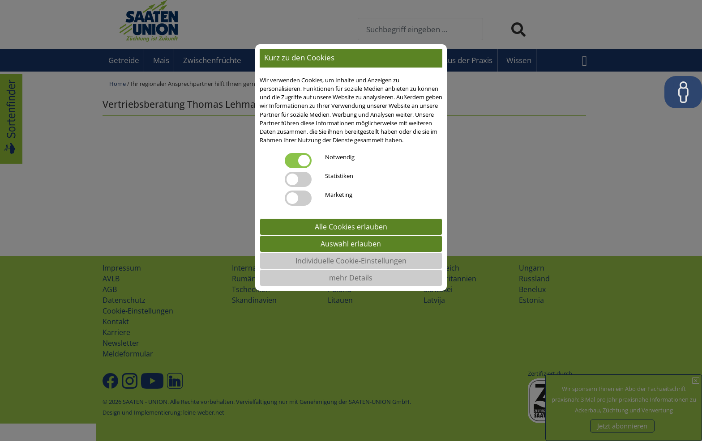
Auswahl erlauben (351, 244)
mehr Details (350, 278)
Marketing (338, 195)
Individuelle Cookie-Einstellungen (351, 261)
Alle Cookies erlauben (351, 227)
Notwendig (340, 157)
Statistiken (339, 176)
